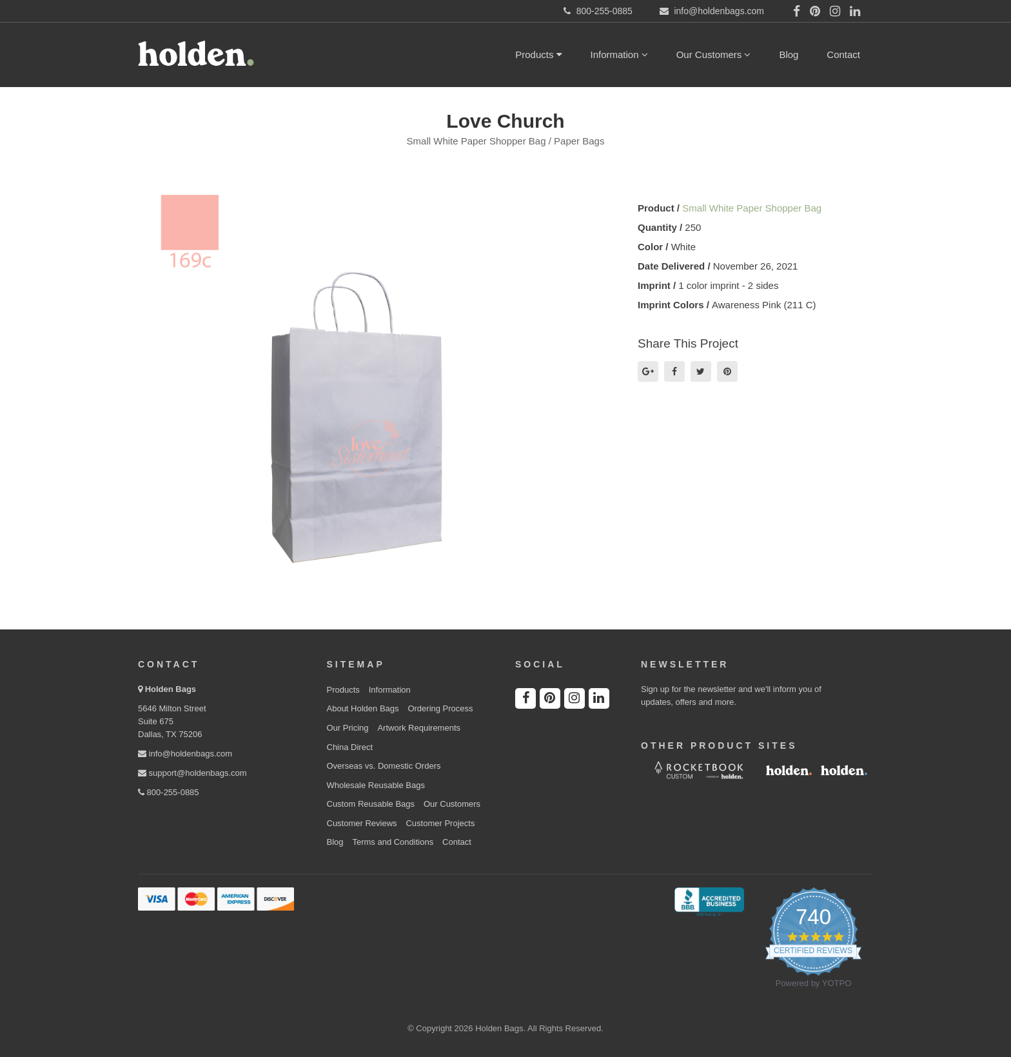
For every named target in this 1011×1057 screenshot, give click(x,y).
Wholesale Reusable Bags (376, 785)
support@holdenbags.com (192, 773)
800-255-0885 (168, 792)
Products (538, 54)
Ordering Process (440, 708)
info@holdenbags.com (185, 753)
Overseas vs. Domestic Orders (384, 766)
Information (619, 54)
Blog (788, 54)
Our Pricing (348, 728)
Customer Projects (440, 823)
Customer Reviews (362, 823)
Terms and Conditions (392, 842)
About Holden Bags (363, 708)
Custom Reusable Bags (371, 804)
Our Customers (713, 54)
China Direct (350, 747)
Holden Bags (170, 689)
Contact (843, 54)
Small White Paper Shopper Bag (751, 208)
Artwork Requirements (418, 728)
